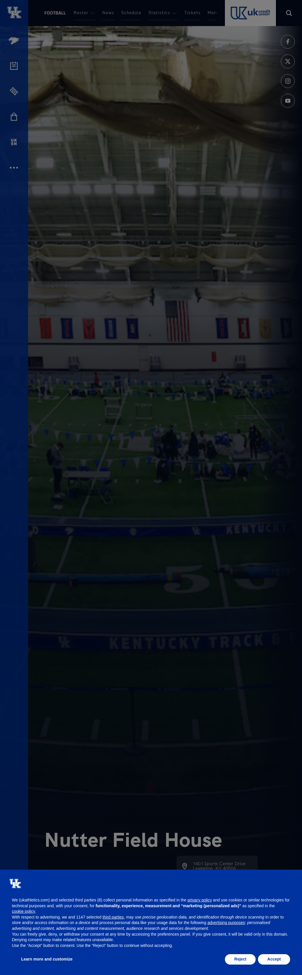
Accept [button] (274, 959)
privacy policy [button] (200, 900)
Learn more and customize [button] (46, 959)
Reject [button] (240, 959)
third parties (113, 917)
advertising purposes (226, 922)
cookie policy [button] (23, 911)
